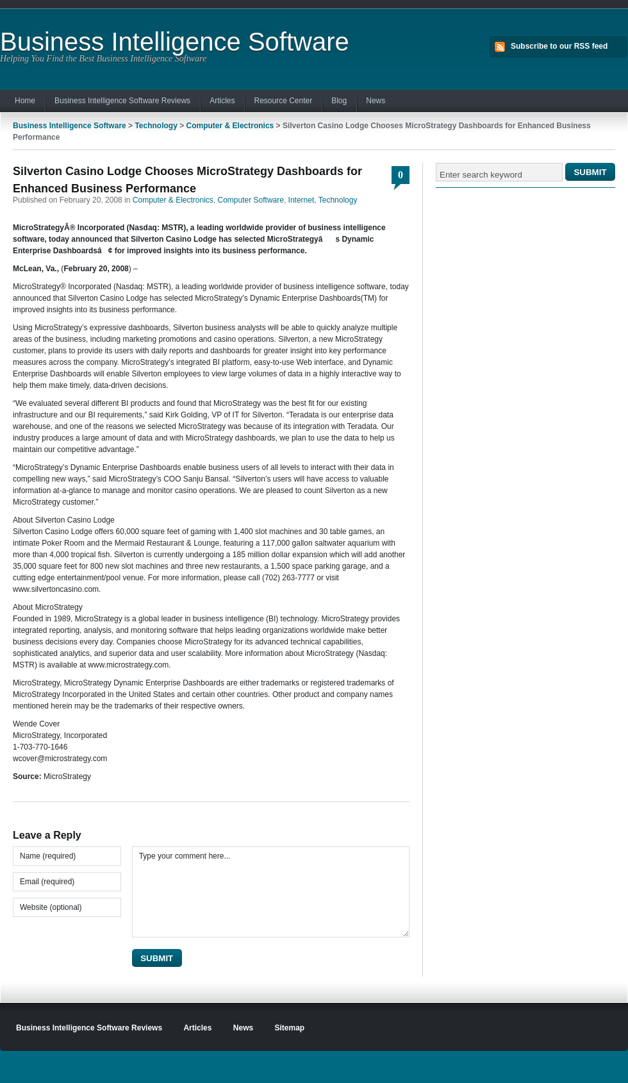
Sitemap (290, 1027)
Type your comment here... (271, 891)
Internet (301, 200)
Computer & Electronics (230, 125)
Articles (222, 100)
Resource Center (283, 100)
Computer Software (251, 200)
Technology (156, 125)
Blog (339, 100)
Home (25, 100)
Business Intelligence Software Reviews (122, 100)
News (375, 100)
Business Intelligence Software (174, 42)
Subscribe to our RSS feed (559, 46)
